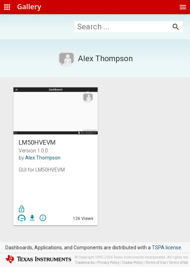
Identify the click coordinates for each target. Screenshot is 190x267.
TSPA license (166, 247)
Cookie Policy (132, 263)
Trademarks (85, 263)
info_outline (43, 218)
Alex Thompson (43, 158)
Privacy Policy (108, 263)
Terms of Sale (179, 263)
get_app (32, 218)
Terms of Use (155, 263)
